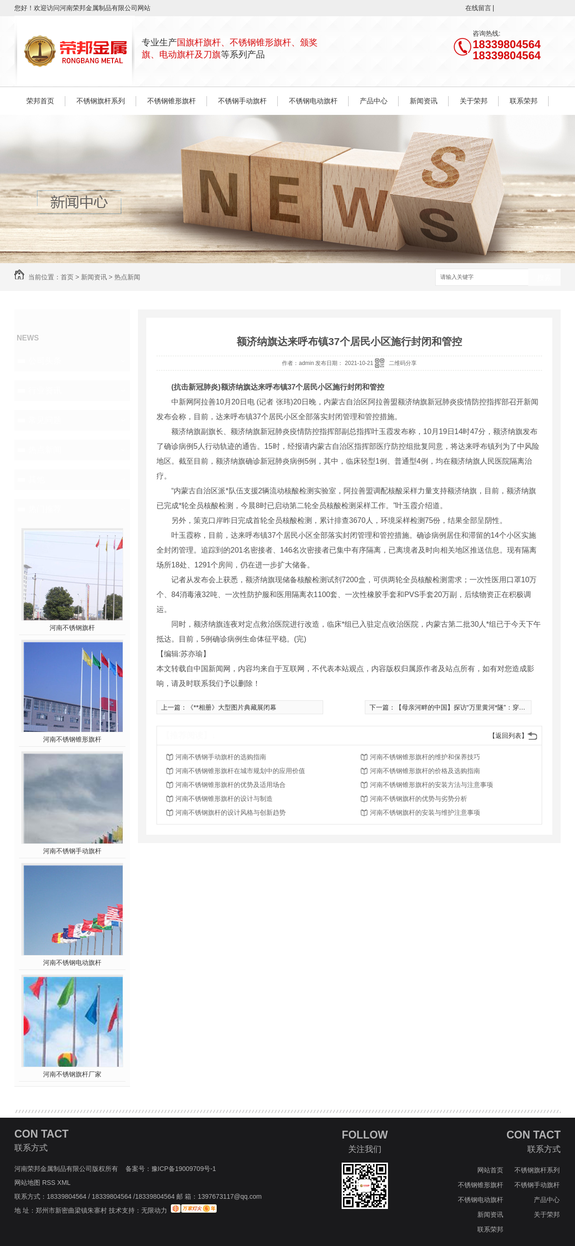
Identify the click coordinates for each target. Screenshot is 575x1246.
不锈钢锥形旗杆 (171, 101)
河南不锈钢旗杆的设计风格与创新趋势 (230, 812)
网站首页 (490, 1170)
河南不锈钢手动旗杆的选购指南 (220, 757)
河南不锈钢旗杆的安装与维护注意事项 (425, 812)
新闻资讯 (424, 101)
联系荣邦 (524, 101)
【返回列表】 (508, 735)
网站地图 (27, 1182)
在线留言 (478, 8)
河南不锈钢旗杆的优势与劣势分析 (418, 798)
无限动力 (154, 1210)
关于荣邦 (474, 101)
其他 (36, 479)
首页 (67, 277)
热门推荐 (45, 509)
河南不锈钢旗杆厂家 (72, 1074)
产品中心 (374, 101)
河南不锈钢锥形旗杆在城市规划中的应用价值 (240, 770)
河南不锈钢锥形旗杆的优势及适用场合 (230, 784)
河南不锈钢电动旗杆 (72, 962)
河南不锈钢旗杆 (72, 627)
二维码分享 (403, 363)
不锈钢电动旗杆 (313, 101)
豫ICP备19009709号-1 (183, 1168)
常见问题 (45, 420)
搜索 (544, 278)
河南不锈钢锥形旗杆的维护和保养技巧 (425, 757)
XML (64, 1182)
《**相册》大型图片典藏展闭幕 (231, 707)
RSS (49, 1182)
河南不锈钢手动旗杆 (72, 851)
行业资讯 (45, 390)
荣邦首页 (40, 101)
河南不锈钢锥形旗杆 (72, 739)
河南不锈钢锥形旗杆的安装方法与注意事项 (431, 784)
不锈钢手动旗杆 (242, 101)
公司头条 (45, 360)
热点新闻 (127, 277)
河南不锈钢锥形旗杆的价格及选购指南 (425, 770)
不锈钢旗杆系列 (100, 101)
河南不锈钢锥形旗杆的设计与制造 (224, 798)
